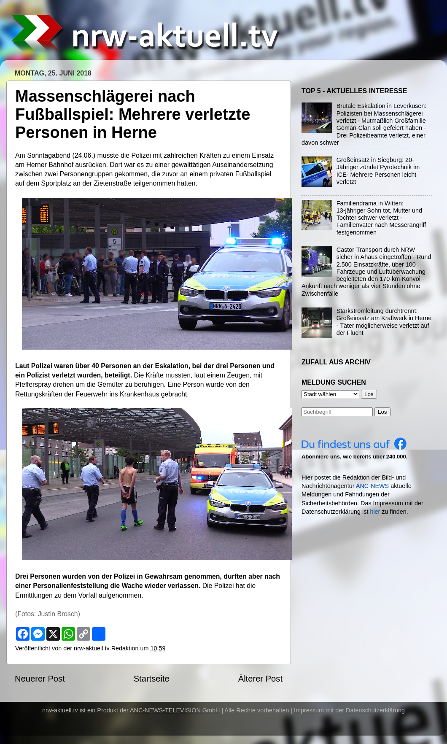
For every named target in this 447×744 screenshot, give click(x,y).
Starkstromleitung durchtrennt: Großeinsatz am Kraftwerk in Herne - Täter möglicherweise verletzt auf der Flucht (384, 321)
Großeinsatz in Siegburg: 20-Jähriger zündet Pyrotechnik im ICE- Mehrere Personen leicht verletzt (378, 170)
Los (382, 412)
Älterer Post (260, 678)
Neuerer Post (40, 678)
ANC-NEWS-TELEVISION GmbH (175, 710)
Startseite (152, 678)
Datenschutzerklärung (375, 710)
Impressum (309, 710)
